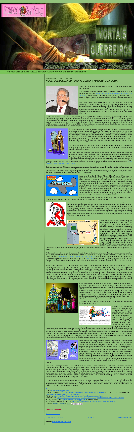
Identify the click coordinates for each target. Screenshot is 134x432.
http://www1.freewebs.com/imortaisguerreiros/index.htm (85, 392)
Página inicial (89, 417)
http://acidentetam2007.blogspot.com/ (110, 398)
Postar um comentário (53, 414)
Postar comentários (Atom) (61, 422)
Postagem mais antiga (124, 417)
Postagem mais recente (54, 417)
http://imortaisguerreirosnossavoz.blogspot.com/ (63, 394)
